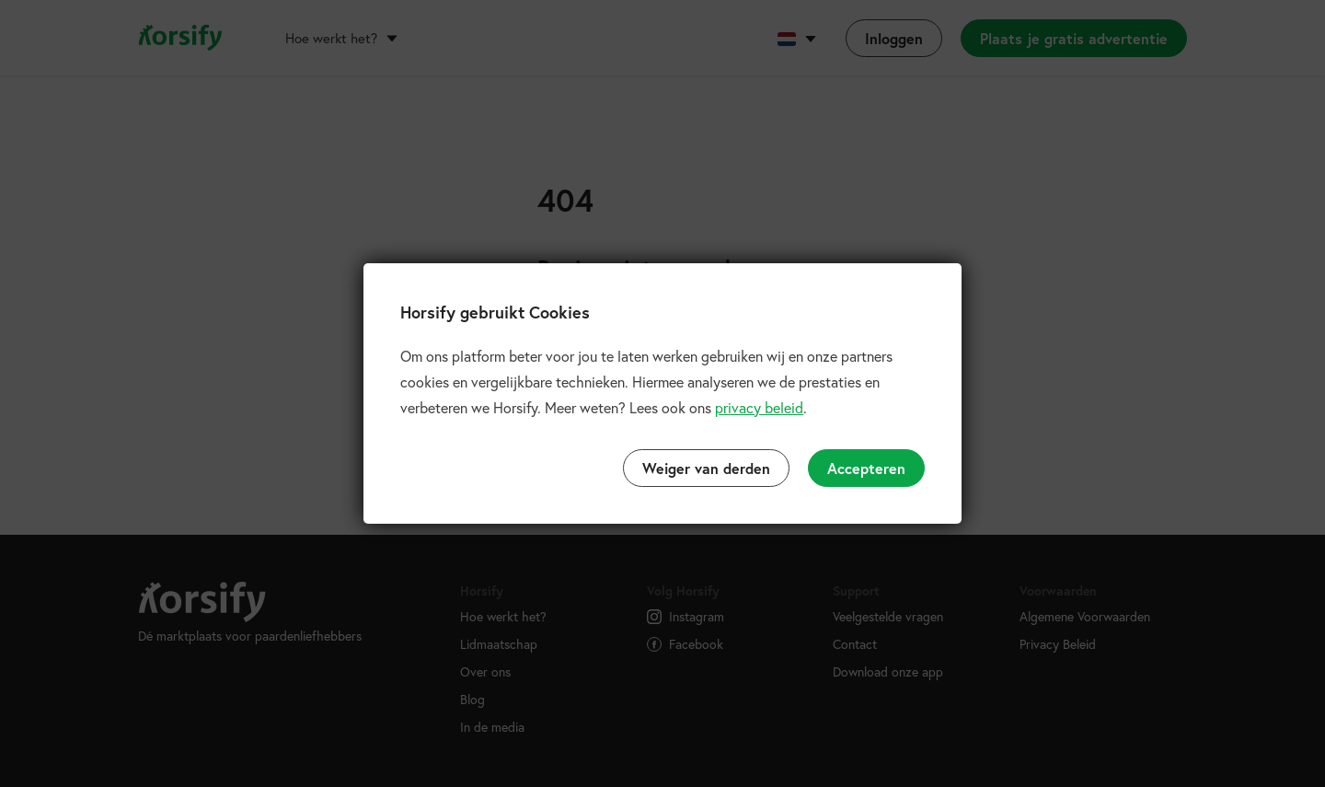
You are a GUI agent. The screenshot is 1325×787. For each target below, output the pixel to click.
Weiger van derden (706, 468)
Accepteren (866, 468)
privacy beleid (759, 407)
